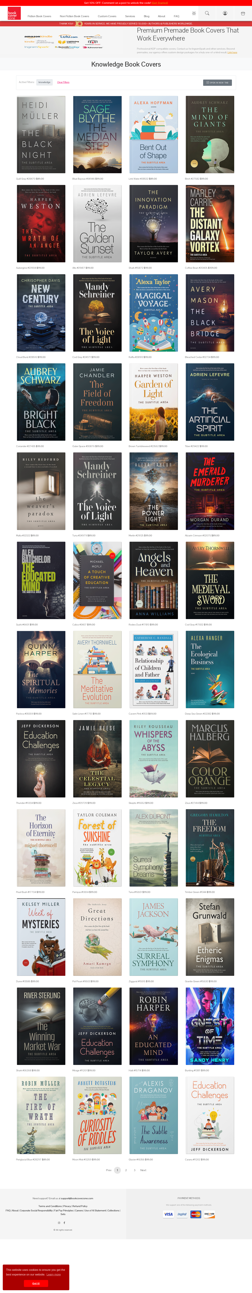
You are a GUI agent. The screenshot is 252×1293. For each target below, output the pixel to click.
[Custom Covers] (108, 17)
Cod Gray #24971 (81, 357)
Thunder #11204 (24, 803)
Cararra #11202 (192, 1159)
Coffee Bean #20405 (196, 267)
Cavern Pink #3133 (138, 713)
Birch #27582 (192, 178)
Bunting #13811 (193, 1070)
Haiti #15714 (135, 1070)
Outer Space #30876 (83, 446)
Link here (232, 52)
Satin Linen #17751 (82, 713)
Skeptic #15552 (137, 803)
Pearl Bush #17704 (26, 892)
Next (143, 1170)
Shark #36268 (23, 1070)
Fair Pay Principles (63, 1210)
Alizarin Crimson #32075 (198, 535)
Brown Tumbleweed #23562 (144, 446)
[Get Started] (160, 3)
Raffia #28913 (136, 357)
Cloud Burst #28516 (26, 357)
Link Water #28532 (138, 178)
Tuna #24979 (79, 535)
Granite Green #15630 (196, 981)
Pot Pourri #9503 (81, 981)
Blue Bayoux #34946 (83, 178)
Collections (113, 1210)
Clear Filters (63, 82)
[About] (162, 17)
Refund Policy (80, 1206)
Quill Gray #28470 (26, 178)
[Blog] (147, 17)
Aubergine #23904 (26, 267)
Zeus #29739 (79, 803)
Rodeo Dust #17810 (139, 624)
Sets (63, 1214)
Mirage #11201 (79, 1070)
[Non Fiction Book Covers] (75, 17)
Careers (79, 1210)
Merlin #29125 (136, 535)
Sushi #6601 (22, 624)
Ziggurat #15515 (137, 981)
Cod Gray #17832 (194, 624)
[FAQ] (177, 17)
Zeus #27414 (192, 803)
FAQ (8, 1210)
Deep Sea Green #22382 (198, 713)
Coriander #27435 (25, 446)
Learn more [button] (54, 1274)
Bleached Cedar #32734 (198, 357)
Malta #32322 (23, 535)
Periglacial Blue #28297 (28, 1159)
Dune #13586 (23, 981)
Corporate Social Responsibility (36, 1210)
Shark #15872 (136, 267)
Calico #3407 (79, 624)
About (15, 1210)
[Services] (131, 17)
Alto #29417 (78, 267)
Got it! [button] (36, 1283)
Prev (108, 1170)
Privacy (67, 1206)
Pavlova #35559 (24, 713)
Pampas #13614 (80, 892)
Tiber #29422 (192, 446)
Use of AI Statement (95, 1210)
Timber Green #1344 (195, 892)
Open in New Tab (217, 82)
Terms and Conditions (50, 1206)
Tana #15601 (135, 892)
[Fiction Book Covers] (40, 17)
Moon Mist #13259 (81, 1159)
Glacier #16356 (136, 1159)
